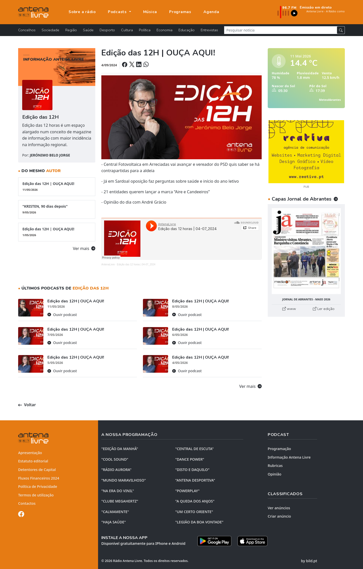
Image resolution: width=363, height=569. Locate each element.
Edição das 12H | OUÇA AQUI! (56, 186)
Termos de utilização (36, 495)
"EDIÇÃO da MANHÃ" (119, 448)
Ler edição (324, 308)
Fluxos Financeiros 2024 (38, 478)
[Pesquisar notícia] (280, 30)
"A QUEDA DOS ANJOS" (194, 501)
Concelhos (27, 30)
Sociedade (50, 30)
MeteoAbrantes (330, 100)
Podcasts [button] (118, 11)
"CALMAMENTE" (115, 511)
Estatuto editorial (33, 461)
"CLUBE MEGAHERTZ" (119, 501)
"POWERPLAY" (187, 490)
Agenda (211, 11)
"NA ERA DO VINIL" (117, 490)
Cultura (127, 30)
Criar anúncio (279, 516)
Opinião (274, 474)
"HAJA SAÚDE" (113, 522)
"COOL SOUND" (114, 459)
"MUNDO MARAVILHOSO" (123, 480)
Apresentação (30, 452)
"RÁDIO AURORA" (116, 469)
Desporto (107, 30)
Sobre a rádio (82, 11)
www (289, 308)
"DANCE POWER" (189, 459)
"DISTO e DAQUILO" (192, 469)
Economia (164, 30)
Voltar (27, 404)
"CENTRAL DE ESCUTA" (194, 448)
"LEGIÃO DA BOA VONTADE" (199, 522)
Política (144, 30)
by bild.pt (309, 560)
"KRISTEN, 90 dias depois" (56, 209)
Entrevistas (209, 30)
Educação (186, 30)
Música (150, 11)
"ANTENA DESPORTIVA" (195, 480)
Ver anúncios (279, 507)
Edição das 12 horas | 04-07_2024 (136, 264)
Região (71, 30)
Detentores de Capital (37, 469)
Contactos (27, 503)
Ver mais (84, 248)
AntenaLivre (108, 264)
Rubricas (275, 465)
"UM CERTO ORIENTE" (194, 511)
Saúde (88, 30)
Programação (279, 448)
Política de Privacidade (37, 486)
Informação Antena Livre (289, 457)
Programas (180, 11)
